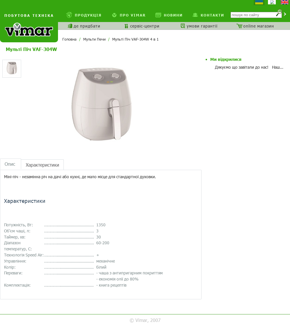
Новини (173, 15)
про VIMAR (133, 15)
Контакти (212, 15)
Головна (69, 39)
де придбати (87, 25)
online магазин (258, 25)
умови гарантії (202, 25)
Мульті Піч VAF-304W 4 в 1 (135, 39)
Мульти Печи (94, 39)
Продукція (88, 15)
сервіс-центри (145, 25)
